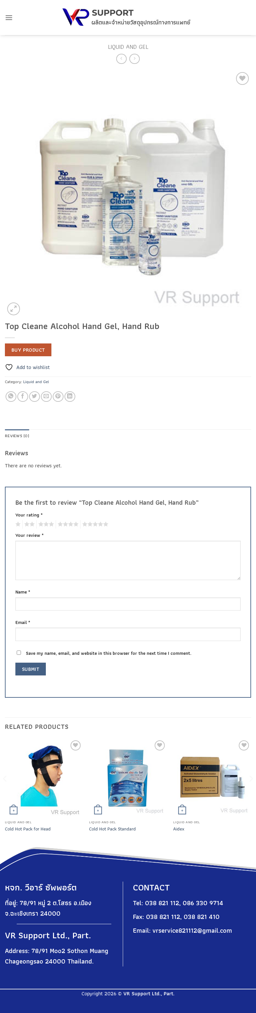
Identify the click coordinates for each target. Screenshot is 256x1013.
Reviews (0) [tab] (17, 435)
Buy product (28, 350)
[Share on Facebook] (22, 396)
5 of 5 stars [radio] (94, 524)
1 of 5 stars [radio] (17, 524)
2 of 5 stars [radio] (28, 524)
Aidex (178, 829)
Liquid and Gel (128, 46)
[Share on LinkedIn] (69, 396)
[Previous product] (134, 59)
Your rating (29, 514)
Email (22, 622)
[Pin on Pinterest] (58, 396)
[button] (9, 18)
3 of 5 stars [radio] (45, 524)
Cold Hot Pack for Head (28, 829)
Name (22, 591)
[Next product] (121, 59)
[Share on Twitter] (34, 396)
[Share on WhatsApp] (11, 396)
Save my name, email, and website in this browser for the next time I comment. (109, 653)
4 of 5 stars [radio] (67, 524)
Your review (29, 535)
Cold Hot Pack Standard (112, 829)
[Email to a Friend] (46, 396)
